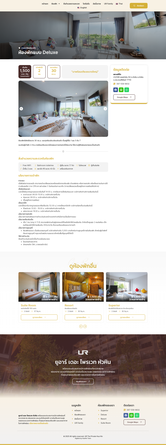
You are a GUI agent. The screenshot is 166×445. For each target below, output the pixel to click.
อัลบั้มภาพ (97, 4)
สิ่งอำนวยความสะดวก (71, 4)
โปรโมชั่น (86, 4)
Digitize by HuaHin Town (83, 438)
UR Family (108, 4)
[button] (21, 109)
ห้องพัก (55, 4)
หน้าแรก (45, 4)
